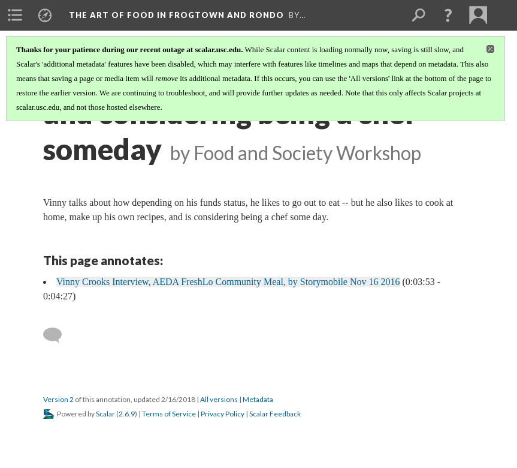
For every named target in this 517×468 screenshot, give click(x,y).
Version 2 (58, 399)
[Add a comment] (57, 335)
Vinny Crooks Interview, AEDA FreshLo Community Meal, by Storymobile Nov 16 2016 (228, 282)
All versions (219, 399)
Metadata (258, 399)
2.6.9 (127, 413)
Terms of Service (169, 413)
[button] (448, 15)
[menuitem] (15, 15)
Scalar (105, 413)
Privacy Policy (222, 413)
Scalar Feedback (275, 413)
